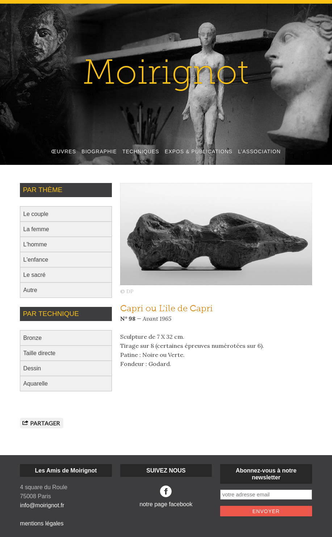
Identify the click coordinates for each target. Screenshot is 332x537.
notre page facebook (166, 496)
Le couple (35, 214)
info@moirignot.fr (42, 505)
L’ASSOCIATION (259, 151)
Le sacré (34, 275)
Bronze (32, 338)
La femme (36, 229)
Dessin (32, 368)
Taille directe (39, 353)
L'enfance (35, 260)
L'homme (35, 244)
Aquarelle (35, 383)
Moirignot (166, 75)
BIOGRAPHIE (99, 151)
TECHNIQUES (140, 151)
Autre (30, 290)
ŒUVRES (63, 151)
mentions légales (41, 523)
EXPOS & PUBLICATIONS (198, 151)
